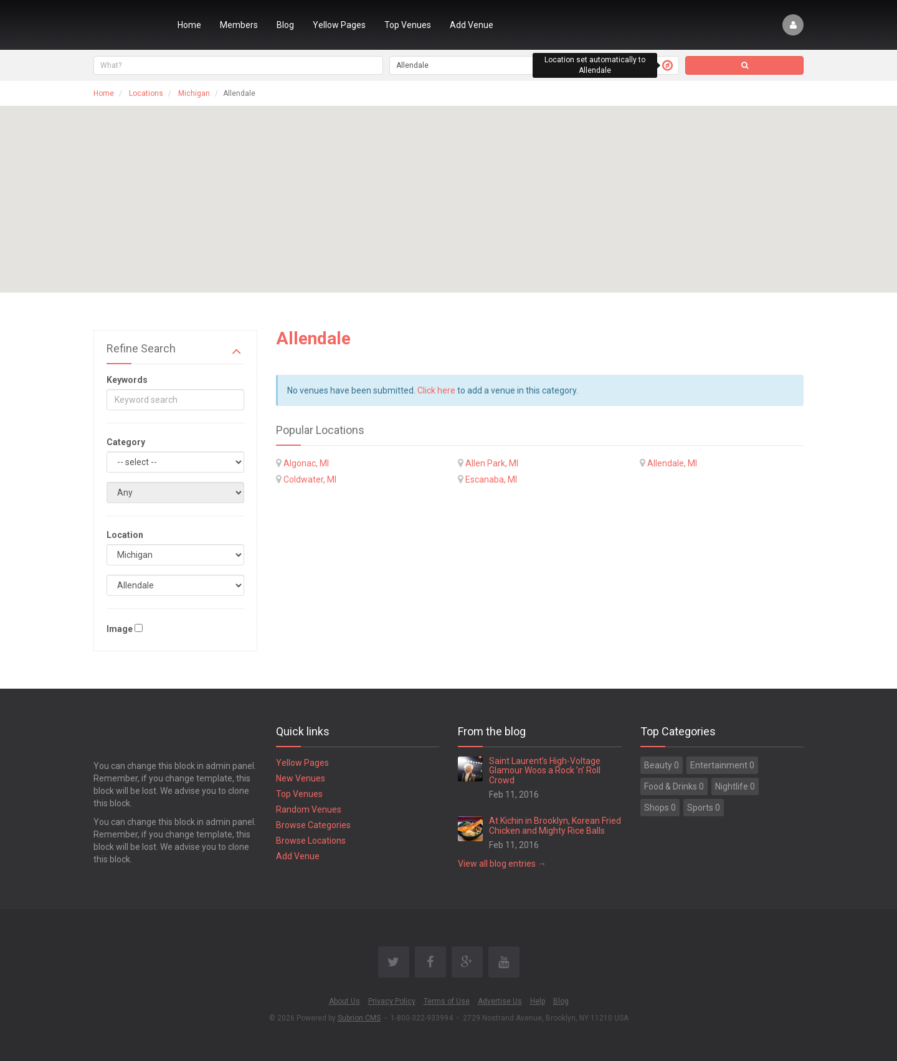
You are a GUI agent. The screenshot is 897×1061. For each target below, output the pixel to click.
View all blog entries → (502, 864)
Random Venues (308, 809)
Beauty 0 (661, 765)
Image (120, 629)
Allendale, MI (672, 463)
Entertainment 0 (722, 765)
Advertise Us (500, 1001)
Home (189, 25)
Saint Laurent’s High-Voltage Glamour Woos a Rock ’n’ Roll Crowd (544, 770)
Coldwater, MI (309, 479)
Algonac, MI (306, 463)
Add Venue (471, 25)
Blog (285, 25)
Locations (146, 93)
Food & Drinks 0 (674, 786)
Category (126, 442)
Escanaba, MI (491, 479)
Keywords (127, 380)
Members (239, 25)
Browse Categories (313, 825)
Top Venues (407, 25)
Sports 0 (703, 808)
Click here (436, 390)
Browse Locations (311, 841)
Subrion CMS (359, 1018)
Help (537, 1001)
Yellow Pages (339, 25)
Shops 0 (660, 808)
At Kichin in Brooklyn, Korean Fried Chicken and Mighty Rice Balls (555, 825)
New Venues (300, 778)
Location (125, 535)
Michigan (194, 93)
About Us (344, 1001)
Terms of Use (447, 1001)
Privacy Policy (391, 1001)
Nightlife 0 (735, 786)
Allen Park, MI (491, 463)
